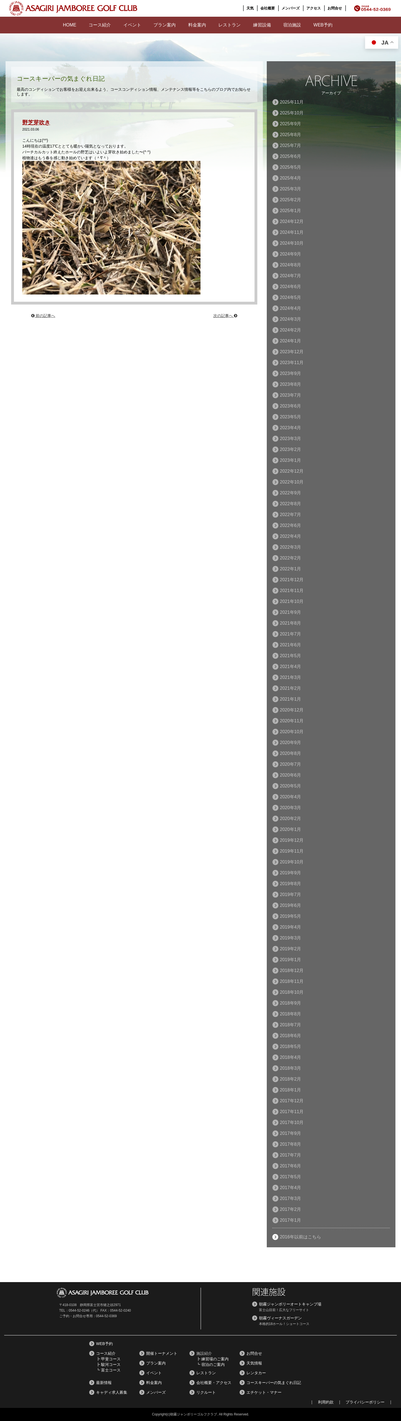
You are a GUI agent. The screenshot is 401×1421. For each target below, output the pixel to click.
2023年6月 (290, 406)
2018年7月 (290, 1024)
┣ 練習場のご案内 (212, 1359)
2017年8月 (290, 1144)
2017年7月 (290, 1155)
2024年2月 (290, 330)
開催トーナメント (161, 1353)
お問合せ (334, 8)
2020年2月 (290, 818)
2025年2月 (290, 199)
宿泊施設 (292, 25)
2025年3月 (290, 188)
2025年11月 (292, 102)
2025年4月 (290, 178)
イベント (132, 25)
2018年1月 (290, 1090)
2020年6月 (290, 775)
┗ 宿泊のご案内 (210, 1364)
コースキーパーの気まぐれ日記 (273, 1382)
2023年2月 (290, 449)
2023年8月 (290, 384)
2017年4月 (290, 1187)
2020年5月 (290, 786)
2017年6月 (290, 1166)
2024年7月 (290, 275)
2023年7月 (290, 395)
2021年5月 (290, 655)
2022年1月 (290, 568)
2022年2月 (290, 558)
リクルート (206, 1392)
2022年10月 (292, 482)
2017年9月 (290, 1133)
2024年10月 (292, 243)
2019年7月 (290, 894)
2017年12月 (292, 1100)
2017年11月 (292, 1111)
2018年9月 (290, 1003)
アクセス (313, 8)
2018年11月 (292, 981)
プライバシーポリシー (365, 1402)
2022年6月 (290, 525)
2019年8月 (290, 883)
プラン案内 (164, 25)
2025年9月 (290, 123)
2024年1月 (290, 340)
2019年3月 (290, 938)
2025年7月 (290, 145)
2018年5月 (290, 1046)
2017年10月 (292, 1122)
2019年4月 (290, 927)
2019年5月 (290, 916)
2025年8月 (290, 134)
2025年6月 (290, 156)
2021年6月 (290, 644)
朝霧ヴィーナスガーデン (280, 1318)
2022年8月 (290, 503)
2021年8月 (290, 623)
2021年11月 (292, 590)
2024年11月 (292, 232)
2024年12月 (292, 221)
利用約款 (326, 1402)
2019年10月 (292, 862)
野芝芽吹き (37, 122)
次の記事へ (225, 315)
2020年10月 (292, 731)
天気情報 (254, 1363)
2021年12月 (292, 579)
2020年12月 (292, 710)
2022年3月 (290, 547)
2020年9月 (290, 742)
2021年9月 (290, 612)
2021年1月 (290, 699)
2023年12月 (292, 351)
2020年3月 (290, 807)
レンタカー (256, 1373)
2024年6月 (290, 286)
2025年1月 (290, 210)
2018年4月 (290, 1057)
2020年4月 (290, 796)
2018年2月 (290, 1079)
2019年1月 (290, 959)
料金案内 (197, 25)
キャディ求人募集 (111, 1392)
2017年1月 (290, 1220)
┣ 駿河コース (108, 1364)
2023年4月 (290, 427)
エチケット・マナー (264, 1392)
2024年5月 (290, 297)
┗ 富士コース (108, 1370)
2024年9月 (290, 254)
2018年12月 (292, 970)
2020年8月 (290, 753)
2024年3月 (290, 319)
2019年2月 (290, 948)
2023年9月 (290, 373)
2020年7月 (290, 764)
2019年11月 (292, 851)
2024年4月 (290, 308)
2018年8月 (290, 1014)
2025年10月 (292, 113)
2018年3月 (290, 1068)
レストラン (229, 25)
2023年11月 (292, 362)
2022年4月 (290, 536)
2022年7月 (290, 514)
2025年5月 (290, 167)
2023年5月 (290, 416)
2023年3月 (290, 438)
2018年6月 (290, 1035)
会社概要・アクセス (213, 1382)
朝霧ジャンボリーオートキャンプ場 (290, 1304)
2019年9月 (290, 872)
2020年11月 (292, 720)
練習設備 (262, 25)
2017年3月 (290, 1198)
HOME (69, 25)
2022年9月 (290, 492)
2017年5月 (290, 1176)
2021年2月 (290, 688)
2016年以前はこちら (300, 1237)
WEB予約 (323, 25)
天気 (250, 8)
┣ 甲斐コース (108, 1359)
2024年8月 (290, 264)
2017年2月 (290, 1209)
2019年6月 (290, 905)
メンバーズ (291, 8)
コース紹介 (100, 25)
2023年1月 (290, 460)
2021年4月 (290, 666)
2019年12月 (292, 840)
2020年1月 (290, 829)
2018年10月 (292, 992)
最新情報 (104, 1382)
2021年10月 (292, 601)
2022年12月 (292, 471)
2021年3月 (290, 677)
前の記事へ (43, 315)
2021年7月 (290, 634)
